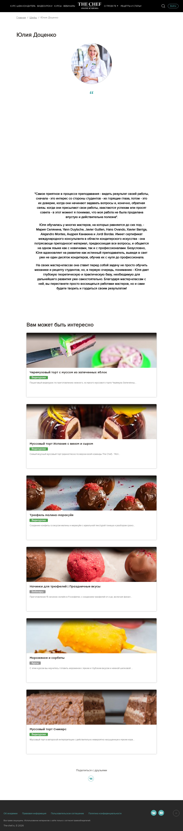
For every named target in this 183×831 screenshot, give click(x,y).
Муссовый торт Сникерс (48, 729)
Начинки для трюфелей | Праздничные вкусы (65, 586)
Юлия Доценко (49, 17)
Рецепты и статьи (131, 6)
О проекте (110, 6)
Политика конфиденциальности (105, 813)
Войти (173, 6)
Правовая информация (34, 813)
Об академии (11, 813)
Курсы (58, 6)
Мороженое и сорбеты (47, 658)
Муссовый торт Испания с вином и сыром (61, 444)
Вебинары (69, 6)
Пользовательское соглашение (67, 813)
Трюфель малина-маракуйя (51, 515)
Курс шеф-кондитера (22, 6)
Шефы (33, 17)
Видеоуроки (44, 6)
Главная (21, 17)
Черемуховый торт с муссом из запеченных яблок (68, 372)
